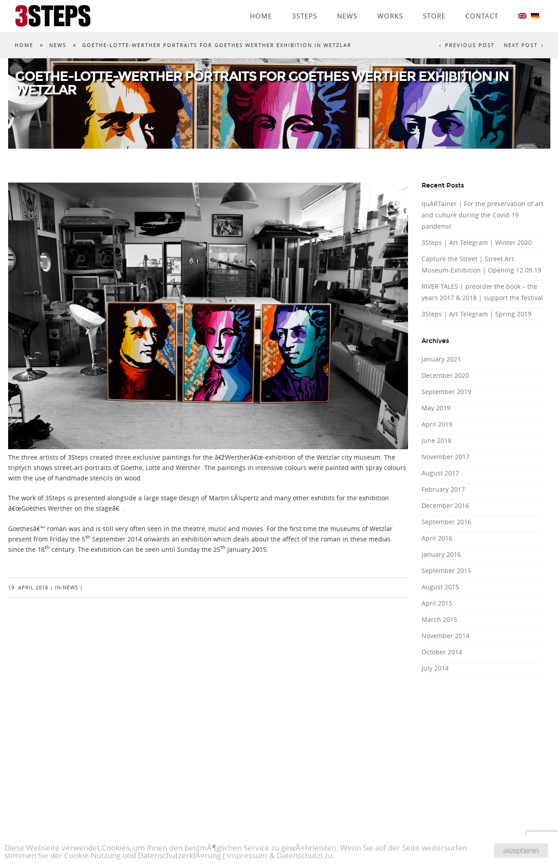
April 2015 (437, 603)
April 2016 (437, 538)
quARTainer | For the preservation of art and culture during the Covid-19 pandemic (483, 214)
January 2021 (441, 359)
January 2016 (441, 554)
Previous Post (470, 45)
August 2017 (440, 473)
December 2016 (445, 505)
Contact (481, 3)
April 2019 (437, 424)
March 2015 (439, 619)
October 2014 (442, 652)
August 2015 (440, 587)
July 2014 (435, 668)
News (347, 3)
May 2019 (436, 408)
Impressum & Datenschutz (273, 855)
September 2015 (446, 570)
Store (434, 3)
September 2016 (446, 521)
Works (390, 3)
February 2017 (443, 489)
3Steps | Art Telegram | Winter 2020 (477, 242)
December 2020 (445, 375)
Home (261, 3)
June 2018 (436, 440)
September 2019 (446, 391)
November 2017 (445, 456)
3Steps (304, 3)
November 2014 (445, 635)
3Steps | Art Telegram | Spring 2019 (476, 314)
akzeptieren (521, 851)
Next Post (521, 45)
